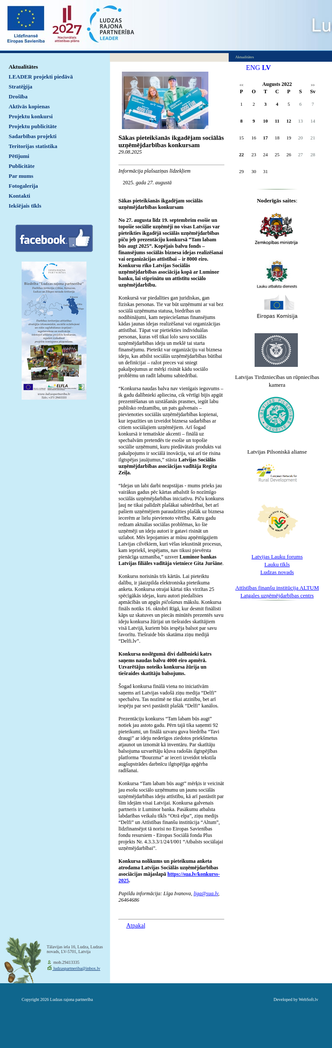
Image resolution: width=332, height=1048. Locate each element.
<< (241, 85)
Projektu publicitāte (33, 126)
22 (241, 154)
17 (265, 137)
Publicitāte (22, 166)
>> (313, 85)
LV (266, 67)
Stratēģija (20, 86)
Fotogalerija (23, 186)
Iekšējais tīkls (25, 205)
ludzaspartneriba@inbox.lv (76, 968)
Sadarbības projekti (33, 136)
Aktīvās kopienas (29, 106)
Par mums (21, 176)
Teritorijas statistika (33, 146)
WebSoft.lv (308, 999)
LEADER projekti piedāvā (41, 76)
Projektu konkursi (31, 116)
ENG (253, 67)
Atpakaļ (135, 925)
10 (265, 120)
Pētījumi (19, 156)
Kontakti (19, 196)
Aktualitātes (23, 66)
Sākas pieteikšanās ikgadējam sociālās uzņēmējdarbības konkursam (171, 141)
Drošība (18, 96)
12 (289, 120)
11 (277, 120)
